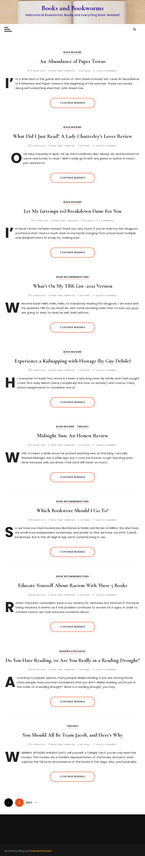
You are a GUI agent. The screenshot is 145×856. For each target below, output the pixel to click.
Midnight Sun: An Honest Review (72, 435)
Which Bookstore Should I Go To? (72, 510)
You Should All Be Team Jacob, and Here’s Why (72, 735)
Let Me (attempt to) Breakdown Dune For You (72, 211)
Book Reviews (72, 52)
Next (29, 802)
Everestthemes (41, 851)
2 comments (106, 221)
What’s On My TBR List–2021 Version (72, 286)
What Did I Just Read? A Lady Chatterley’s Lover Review (72, 136)
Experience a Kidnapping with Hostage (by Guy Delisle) (73, 361)
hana (87, 71)
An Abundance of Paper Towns (73, 61)
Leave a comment (106, 71)
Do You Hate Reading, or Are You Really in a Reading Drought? (72, 660)
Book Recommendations (72, 277)
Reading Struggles (72, 651)
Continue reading (72, 103)
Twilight (83, 426)
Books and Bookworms (73, 8)
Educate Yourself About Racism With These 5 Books (72, 585)
